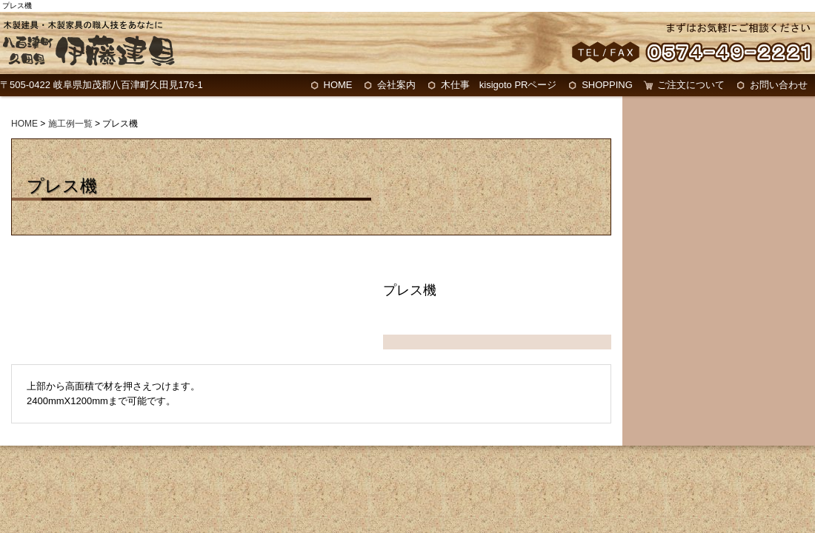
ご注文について (691, 84)
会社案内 (396, 84)
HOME (338, 84)
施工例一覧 (70, 123)
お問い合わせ (779, 84)
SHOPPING (607, 84)
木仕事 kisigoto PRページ (499, 84)
